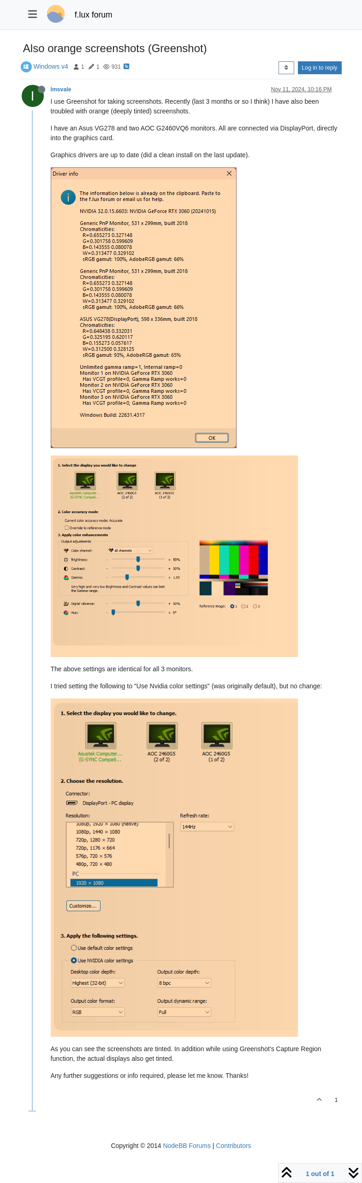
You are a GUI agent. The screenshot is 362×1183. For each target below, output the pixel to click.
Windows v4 (50, 66)
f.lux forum (94, 14)
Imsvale (61, 89)
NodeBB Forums (186, 1145)
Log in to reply (320, 68)
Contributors (233, 1145)
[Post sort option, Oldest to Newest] (286, 67)
